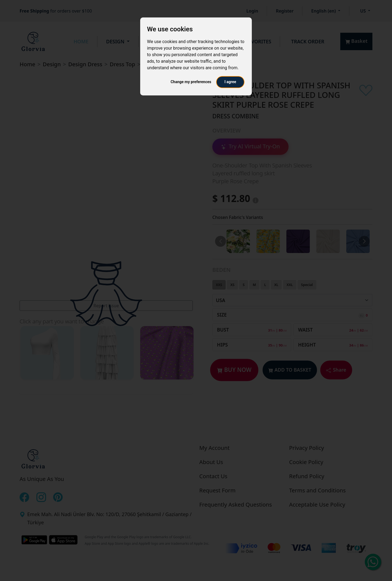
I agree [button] (230, 82)
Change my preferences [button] (191, 82)
